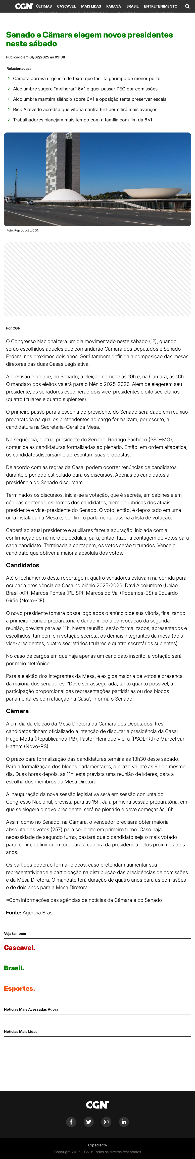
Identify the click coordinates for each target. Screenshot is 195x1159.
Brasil (132, 6)
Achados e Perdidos (87, 14)
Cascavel (66, 6)
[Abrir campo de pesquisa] (187, 6)
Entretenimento (160, 6)
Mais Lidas (91, 6)
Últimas (44, 6)
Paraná (113, 6)
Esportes (48, 14)
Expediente (97, 1145)
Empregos (128, 14)
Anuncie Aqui (162, 14)
